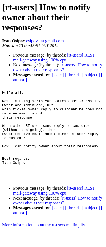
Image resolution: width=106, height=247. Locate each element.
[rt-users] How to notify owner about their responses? (57, 67)
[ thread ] (73, 74)
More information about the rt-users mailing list (44, 242)
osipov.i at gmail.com (45, 40)
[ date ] (58, 74)
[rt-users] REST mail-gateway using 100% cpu (54, 57)
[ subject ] (91, 74)
